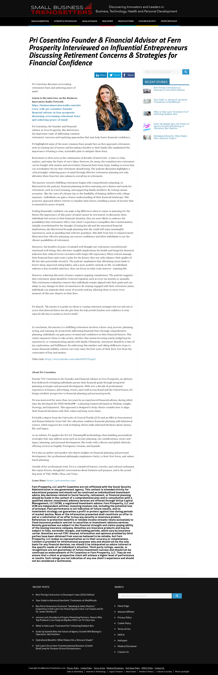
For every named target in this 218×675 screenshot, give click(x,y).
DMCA (121, 634)
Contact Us (123, 652)
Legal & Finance (89, 21)
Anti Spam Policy (133, 668)
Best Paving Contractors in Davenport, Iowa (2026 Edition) (169, 88)
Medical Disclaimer (127, 646)
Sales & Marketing (40, 21)
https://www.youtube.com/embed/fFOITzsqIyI (70, 359)
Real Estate (107, 21)
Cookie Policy (124, 623)
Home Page (123, 606)
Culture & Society (147, 21)
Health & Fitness (126, 21)
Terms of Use (124, 629)
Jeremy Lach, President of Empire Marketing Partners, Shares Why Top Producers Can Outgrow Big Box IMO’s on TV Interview (69, 618)
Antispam (122, 640)
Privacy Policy (125, 617)
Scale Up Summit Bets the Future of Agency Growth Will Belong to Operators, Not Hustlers (171, 126)
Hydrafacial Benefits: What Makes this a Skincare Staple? (170, 137)
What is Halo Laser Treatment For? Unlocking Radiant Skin (171, 112)
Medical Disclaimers (115, 668)
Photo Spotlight (169, 21)
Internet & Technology (65, 21)
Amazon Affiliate (126, 611)
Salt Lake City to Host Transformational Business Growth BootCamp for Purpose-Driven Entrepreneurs (64, 647)
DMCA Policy (147, 668)
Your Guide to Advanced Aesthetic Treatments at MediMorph (170, 100)
